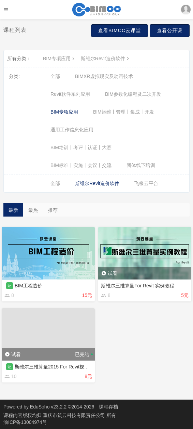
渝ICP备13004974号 (25, 422)
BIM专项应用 (59, 58)
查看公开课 (169, 30)
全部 (55, 76)
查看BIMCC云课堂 (119, 30)
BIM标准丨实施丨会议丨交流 (81, 165)
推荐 (53, 210)
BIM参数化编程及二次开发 (133, 94)
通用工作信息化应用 (71, 129)
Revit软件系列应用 (70, 94)
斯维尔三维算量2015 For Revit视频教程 (57, 366)
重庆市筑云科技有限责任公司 (74, 415)
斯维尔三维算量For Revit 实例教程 (137, 285)
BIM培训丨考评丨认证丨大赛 (81, 147)
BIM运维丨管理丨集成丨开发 (123, 112)
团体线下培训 (141, 165)
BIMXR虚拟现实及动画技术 (104, 76)
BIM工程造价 (28, 285)
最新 (13, 210)
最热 (33, 210)
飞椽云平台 (146, 183)
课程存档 (108, 407)
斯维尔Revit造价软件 (106, 58)
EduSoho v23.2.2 (48, 407)
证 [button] (10, 285)
